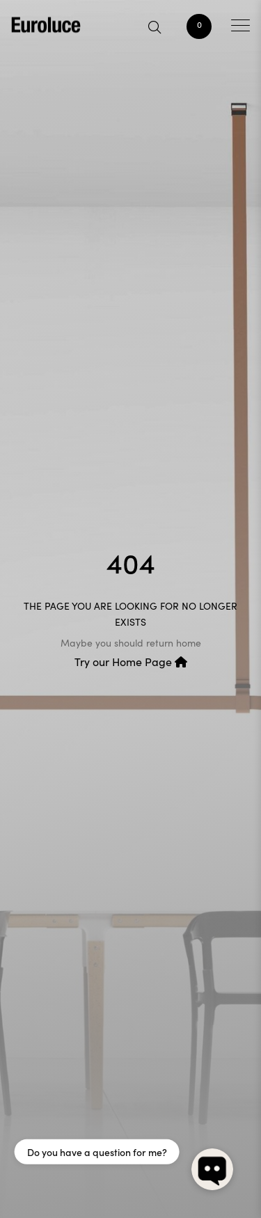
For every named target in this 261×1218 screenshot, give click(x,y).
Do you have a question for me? (97, 1152)
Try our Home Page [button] (130, 661)
